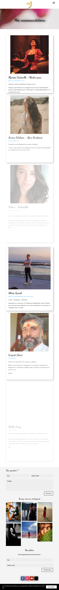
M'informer (47, 570)
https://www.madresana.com (16, 80)
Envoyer (48, 493)
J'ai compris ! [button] (51, 587)
